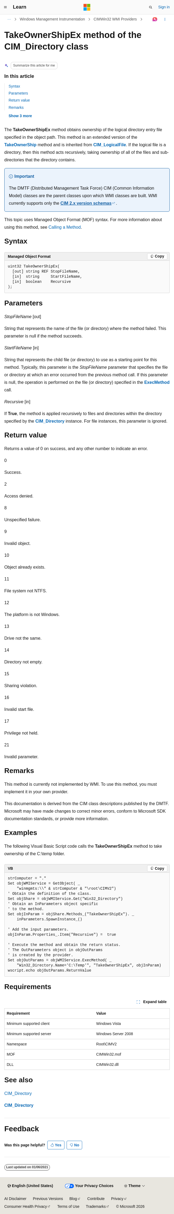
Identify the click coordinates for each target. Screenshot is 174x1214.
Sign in (164, 7)
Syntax (14, 86)
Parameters (18, 93)
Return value (19, 100)
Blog (73, 1198)
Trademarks (96, 1206)
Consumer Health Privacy (25, 1206)
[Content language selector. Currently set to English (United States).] (30, 1186)
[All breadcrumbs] (9, 19)
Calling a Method (65, 227)
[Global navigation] (5, 7)
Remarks (16, 107)
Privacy (117, 1198)
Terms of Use (68, 1206)
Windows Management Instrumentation (52, 19)
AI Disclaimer (15, 1198)
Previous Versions (48, 1198)
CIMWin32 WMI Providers (115, 19)
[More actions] (165, 19)
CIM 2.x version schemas (85, 203)
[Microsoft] (87, 7)
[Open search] (150, 7)
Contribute (96, 1198)
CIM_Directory (18, 1093)
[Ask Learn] (155, 19)
